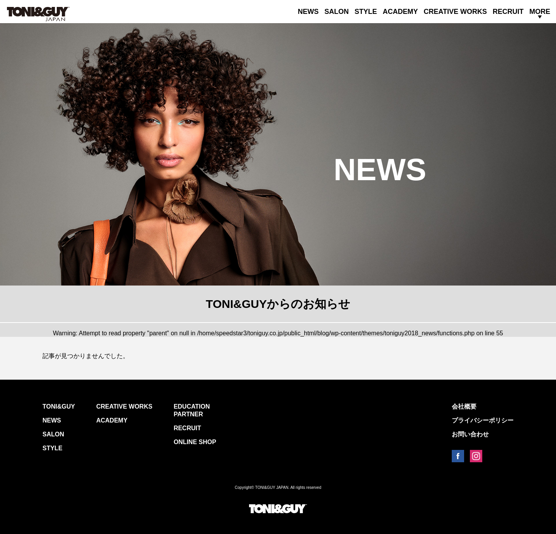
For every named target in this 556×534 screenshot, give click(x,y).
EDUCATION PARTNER (192, 410)
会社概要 (464, 406)
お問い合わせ (470, 434)
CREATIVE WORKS (455, 11)
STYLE (365, 11)
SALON (336, 11)
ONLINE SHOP (195, 442)
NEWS (308, 11)
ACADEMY (400, 11)
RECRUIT (508, 11)
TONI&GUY (58, 406)
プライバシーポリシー (483, 420)
